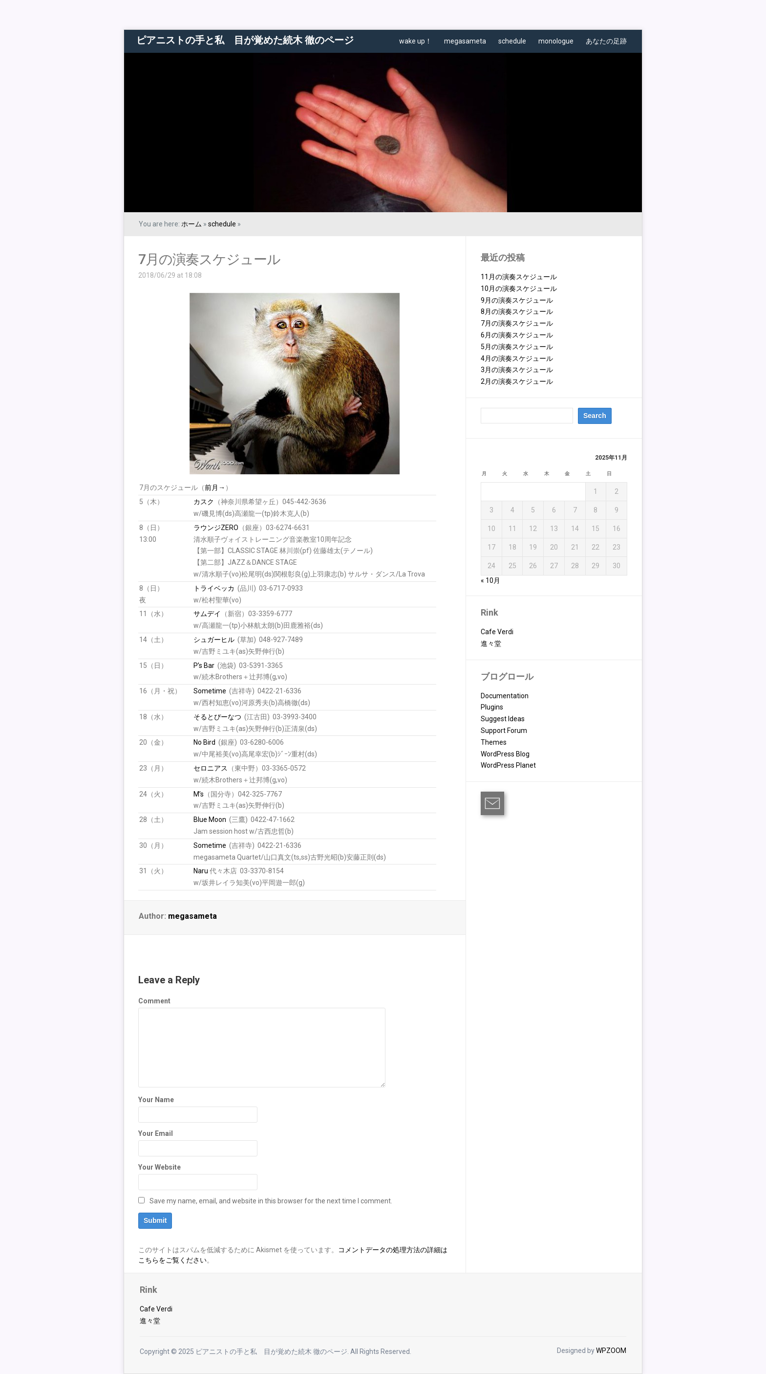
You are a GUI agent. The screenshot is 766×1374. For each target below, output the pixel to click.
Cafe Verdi (497, 632)
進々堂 (491, 643)
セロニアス (210, 768)
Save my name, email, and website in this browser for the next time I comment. (270, 1201)
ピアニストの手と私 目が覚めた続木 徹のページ (245, 40)
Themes (494, 742)
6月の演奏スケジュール (517, 335)
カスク (203, 502)
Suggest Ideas (503, 719)
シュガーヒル (213, 639)
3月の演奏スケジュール (517, 370)
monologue (556, 41)
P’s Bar (203, 665)
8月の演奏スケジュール (517, 311)
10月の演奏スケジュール (519, 288)
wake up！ (415, 41)
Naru (200, 871)
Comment (154, 1001)
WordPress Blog (505, 754)
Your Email (155, 1133)
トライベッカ (213, 588)
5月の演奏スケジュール (517, 347)
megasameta (465, 41)
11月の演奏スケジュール (519, 277)
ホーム (191, 224)
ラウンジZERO (215, 528)
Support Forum (504, 730)
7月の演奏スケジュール (209, 259)
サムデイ (207, 614)
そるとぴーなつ (217, 717)
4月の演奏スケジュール (517, 358)
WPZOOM (611, 1350)
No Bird (204, 742)
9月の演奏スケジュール (517, 300)
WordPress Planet (508, 765)
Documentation (505, 696)
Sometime (209, 691)
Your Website (159, 1167)
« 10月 (490, 580)
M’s (198, 794)
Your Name (156, 1100)
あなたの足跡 (606, 41)
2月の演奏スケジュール (517, 381)
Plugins (492, 707)
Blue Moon (209, 819)
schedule (512, 41)
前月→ (215, 487)
